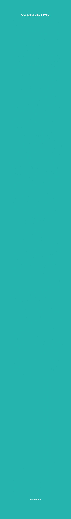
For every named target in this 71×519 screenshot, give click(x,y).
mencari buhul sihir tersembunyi (35, 107)
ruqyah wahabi (35, 311)
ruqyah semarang (24, 256)
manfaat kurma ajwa (41, 300)
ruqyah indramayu (34, 240)
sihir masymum (47, 33)
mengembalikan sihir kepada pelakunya (37, 357)
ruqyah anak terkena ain (34, 200)
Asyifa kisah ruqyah (24, 55)
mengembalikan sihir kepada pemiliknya (38, 123)
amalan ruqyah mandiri (43, 287)
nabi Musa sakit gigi (45, 58)
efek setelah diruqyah (38, 325)
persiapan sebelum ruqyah (42, 185)
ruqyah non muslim (24, 113)
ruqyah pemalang (46, 253)
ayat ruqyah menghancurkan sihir (33, 104)
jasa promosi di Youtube (29, 350)
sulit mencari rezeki (47, 39)
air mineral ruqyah (44, 309)
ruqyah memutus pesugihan (29, 182)
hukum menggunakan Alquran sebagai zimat (34, 127)
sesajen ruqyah (50, 209)
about (25, 284)
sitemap (26, 292)
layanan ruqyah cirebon (42, 226)
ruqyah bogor (20, 251)
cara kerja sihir (33, 66)
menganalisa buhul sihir (30, 154)
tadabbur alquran (48, 19)
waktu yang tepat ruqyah (29, 187)
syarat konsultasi (23, 273)
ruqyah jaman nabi (34, 220)
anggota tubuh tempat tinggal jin (35, 134)
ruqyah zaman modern (28, 218)
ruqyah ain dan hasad (38, 152)
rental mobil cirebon (42, 479)
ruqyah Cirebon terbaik (43, 69)
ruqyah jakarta (24, 259)
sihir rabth (38, 160)
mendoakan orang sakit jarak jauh (36, 305)
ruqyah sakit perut (36, 83)
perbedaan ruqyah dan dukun (34, 208)
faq (17, 284)
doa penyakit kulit (23, 61)
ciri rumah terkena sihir (28, 132)
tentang (55, 273)
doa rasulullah (48, 25)
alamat (42, 273)
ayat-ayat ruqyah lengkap (43, 347)
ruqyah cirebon (21, 19)
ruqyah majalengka (23, 262)
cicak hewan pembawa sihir (29, 366)
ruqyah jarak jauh (41, 116)
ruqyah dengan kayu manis (40, 99)
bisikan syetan (19, 39)
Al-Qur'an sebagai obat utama (40, 130)
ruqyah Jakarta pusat (45, 267)
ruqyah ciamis (21, 253)
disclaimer (39, 284)
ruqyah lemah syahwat (44, 28)
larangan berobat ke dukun (38, 142)
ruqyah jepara (50, 256)
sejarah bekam (21, 303)
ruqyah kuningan (35, 237)
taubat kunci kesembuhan (35, 72)
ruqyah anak (26, 102)
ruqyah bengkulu (35, 245)
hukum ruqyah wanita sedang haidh (36, 109)
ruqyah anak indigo (44, 333)
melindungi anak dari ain (28, 119)
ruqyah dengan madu (40, 138)
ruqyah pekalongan (46, 251)
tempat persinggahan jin (33, 76)
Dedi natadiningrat (47, 292)
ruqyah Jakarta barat (34, 264)
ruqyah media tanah (43, 179)
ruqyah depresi (37, 174)
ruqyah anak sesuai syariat (35, 206)
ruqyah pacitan (36, 242)
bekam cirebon (46, 91)
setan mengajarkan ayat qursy (35, 36)
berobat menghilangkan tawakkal (35, 49)
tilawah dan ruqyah (27, 22)
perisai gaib (17, 28)
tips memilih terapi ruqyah (29, 229)
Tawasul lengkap (23, 275)
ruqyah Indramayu (23, 372)
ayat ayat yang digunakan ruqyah (36, 222)
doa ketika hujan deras (44, 53)
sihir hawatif (43, 157)
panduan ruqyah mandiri (32, 212)
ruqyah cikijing (39, 234)
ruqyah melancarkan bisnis (35, 189)
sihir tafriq (54, 163)
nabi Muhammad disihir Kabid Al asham (37, 79)
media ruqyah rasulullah (41, 196)
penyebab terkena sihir (27, 141)
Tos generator (24, 270)
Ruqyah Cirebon (35, 499)
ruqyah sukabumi (34, 231)
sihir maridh (43, 165)
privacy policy (47, 270)
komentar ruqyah (25, 289)
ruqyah (17, 311)
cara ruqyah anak (45, 328)
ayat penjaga (30, 168)
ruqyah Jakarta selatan (40, 278)
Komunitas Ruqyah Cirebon (30, 41)
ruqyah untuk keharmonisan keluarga (37, 192)
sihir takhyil (34, 163)
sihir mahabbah (22, 165)
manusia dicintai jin (25, 295)
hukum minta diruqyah (41, 317)
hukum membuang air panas (38, 43)
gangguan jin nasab (29, 75)
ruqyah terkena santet (29, 198)
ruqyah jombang (24, 94)
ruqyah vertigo (32, 322)
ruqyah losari (48, 259)
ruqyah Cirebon (48, 364)
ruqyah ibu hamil (34, 204)
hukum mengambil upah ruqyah (33, 46)
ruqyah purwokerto (41, 248)
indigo (30, 91)
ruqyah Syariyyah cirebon (32, 145)
